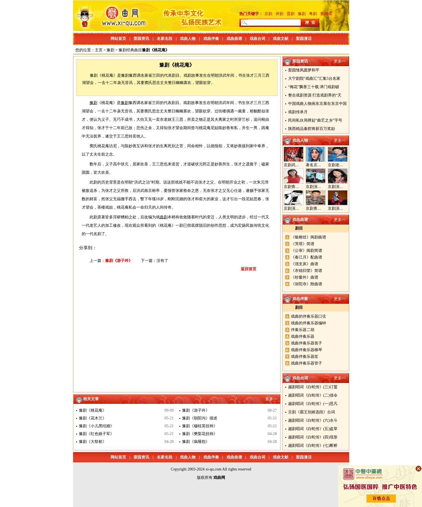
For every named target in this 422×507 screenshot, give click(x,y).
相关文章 (91, 399)
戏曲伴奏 (211, 39)
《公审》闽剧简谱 (306, 250)
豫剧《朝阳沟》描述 (199, 418)
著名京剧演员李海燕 (323, 165)
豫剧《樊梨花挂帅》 (199, 434)
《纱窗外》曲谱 (304, 277)
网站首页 (118, 39)
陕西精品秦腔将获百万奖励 (311, 129)
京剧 (268, 14)
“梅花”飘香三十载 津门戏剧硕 (313, 87)
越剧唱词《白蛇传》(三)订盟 (312, 387)
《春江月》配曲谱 (306, 257)
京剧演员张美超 (341, 208)
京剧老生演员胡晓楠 (345, 165)
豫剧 (302, 14)
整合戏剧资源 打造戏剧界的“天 (315, 95)
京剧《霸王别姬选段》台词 (311, 412)
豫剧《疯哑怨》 (195, 442)
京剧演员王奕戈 (341, 187)
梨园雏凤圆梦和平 (303, 70)
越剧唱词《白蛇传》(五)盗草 (312, 429)
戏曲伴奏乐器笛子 (306, 343)
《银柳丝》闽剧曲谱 (308, 237)
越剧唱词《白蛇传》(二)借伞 (312, 395)
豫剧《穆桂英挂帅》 (199, 426)
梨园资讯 (141, 39)
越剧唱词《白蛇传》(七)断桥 (312, 445)
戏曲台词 (257, 39)
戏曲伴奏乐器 (302, 336)
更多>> (340, 61)
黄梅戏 (326, 14)
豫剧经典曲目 (130, 50)
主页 (99, 50)
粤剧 (313, 14)
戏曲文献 (280, 39)
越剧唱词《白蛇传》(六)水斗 (312, 420)
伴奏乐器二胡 (302, 330)
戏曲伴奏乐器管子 (306, 363)
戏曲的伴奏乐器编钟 (308, 323)
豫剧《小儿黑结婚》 (96, 426)
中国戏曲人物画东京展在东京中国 (317, 104)
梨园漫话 (304, 39)
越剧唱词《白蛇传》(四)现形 (312, 437)
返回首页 (248, 269)
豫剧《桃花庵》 (92, 410)
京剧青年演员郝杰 (321, 208)
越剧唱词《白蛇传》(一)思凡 (312, 404)
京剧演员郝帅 (317, 187)
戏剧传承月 (298, 112)
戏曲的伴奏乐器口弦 (308, 316)
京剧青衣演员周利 (299, 187)
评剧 (279, 14)
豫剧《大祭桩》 (92, 442)
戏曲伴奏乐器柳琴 (306, 350)
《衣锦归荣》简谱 (306, 271)
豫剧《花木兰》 (92, 418)
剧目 (299, 228)
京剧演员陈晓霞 (297, 208)
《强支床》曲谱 (304, 264)
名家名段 (164, 39)
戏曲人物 (188, 39)
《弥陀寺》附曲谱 (306, 284)
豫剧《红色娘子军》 (96, 434)
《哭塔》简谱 (302, 244)
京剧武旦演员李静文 (301, 165)
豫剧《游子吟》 (118, 261)
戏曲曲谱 (234, 39)
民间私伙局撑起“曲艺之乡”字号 (315, 120)
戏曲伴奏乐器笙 (304, 356)
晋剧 (291, 14)
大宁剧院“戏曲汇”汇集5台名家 (314, 78)
